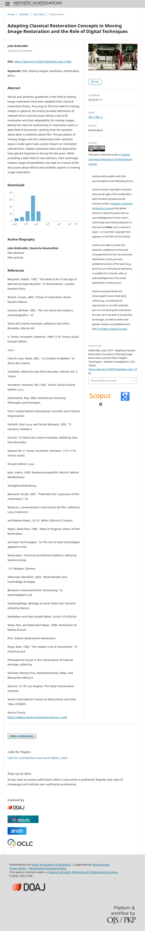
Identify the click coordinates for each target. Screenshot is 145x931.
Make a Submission (22, 736)
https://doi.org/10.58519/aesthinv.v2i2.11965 (42, 61)
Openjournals (101, 864)
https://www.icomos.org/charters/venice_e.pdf (37, 717)
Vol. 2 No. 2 (39, 14)
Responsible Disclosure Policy (48, 868)
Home (11, 14)
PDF (96, 81)
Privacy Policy (17, 868)
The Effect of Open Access (112, 329)
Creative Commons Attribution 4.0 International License (110, 159)
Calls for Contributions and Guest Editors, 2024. (38, 758)
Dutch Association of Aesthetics (51, 864)
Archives (24, 14)
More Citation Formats (103, 380)
